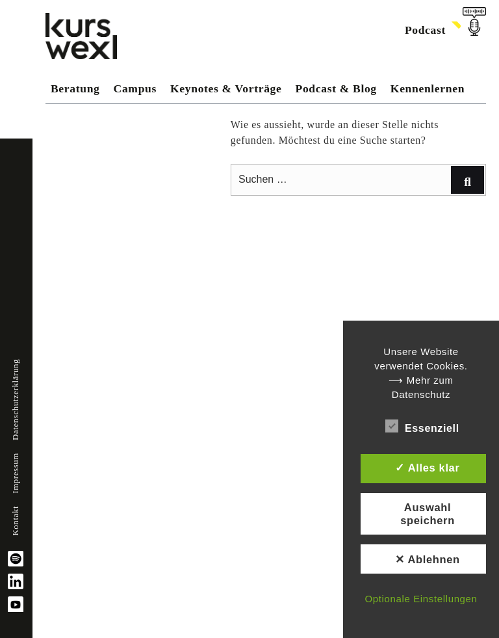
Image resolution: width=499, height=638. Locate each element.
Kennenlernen (427, 88)
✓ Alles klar (427, 467)
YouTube (15, 604)
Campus (135, 88)
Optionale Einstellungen (421, 598)
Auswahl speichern (427, 513)
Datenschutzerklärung (15, 399)
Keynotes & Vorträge (225, 88)
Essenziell (422, 426)
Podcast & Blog (336, 88)
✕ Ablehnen (427, 559)
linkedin (15, 581)
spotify (15, 558)
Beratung (75, 88)
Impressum (15, 473)
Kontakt (15, 521)
